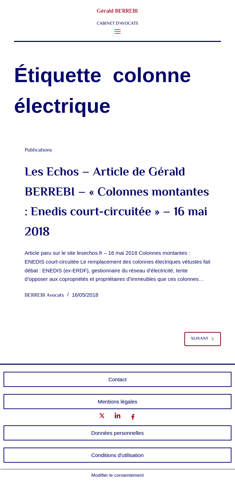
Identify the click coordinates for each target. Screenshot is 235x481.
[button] (117, 32)
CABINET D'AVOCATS (117, 23)
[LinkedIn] (117, 417)
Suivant (202, 338)
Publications (38, 150)
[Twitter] (102, 417)
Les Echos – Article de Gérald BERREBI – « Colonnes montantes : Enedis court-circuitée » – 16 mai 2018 (117, 202)
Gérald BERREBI (117, 11)
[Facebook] (133, 417)
